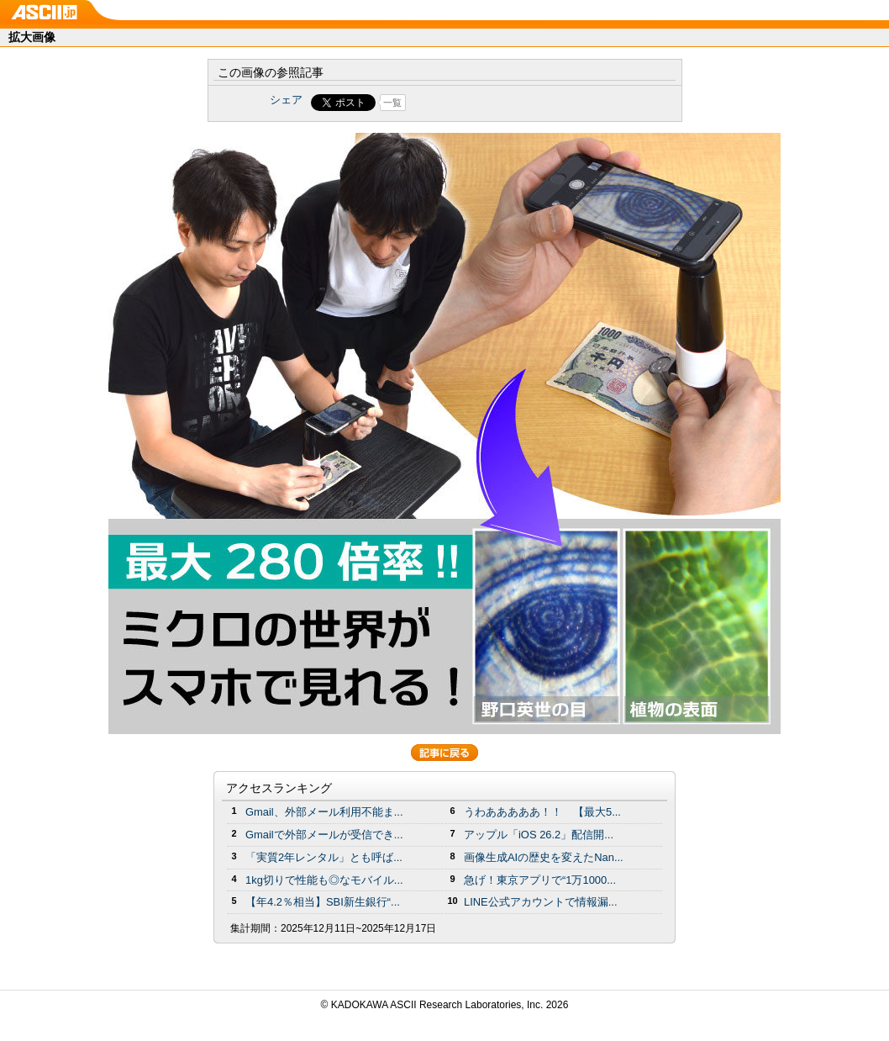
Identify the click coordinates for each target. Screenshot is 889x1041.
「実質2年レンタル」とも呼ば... (323, 857)
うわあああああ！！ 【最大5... (542, 812)
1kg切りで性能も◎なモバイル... (324, 880)
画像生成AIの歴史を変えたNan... (543, 857)
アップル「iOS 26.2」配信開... (538, 834)
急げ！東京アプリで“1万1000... (540, 880)
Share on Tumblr (507, 102)
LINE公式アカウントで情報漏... (541, 902)
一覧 (392, 103)
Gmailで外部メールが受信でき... (324, 834)
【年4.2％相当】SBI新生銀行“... (322, 902)
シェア (286, 99)
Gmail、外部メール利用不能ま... (324, 812)
